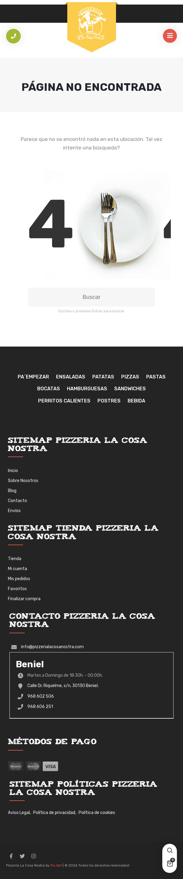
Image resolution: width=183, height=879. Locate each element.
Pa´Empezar (33, 377)
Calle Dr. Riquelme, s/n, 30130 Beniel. (63, 685)
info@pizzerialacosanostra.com (52, 646)
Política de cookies (97, 812)
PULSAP (56, 865)
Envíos (14, 510)
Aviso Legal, (19, 812)
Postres (109, 401)
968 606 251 (40, 706)
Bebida (136, 401)
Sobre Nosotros (23, 480)
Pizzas (130, 377)
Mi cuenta (17, 568)
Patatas (103, 377)
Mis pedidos (19, 578)
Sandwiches (130, 389)
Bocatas (48, 389)
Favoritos (17, 588)
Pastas (156, 377)
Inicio (13, 470)
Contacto (17, 500)
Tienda (14, 558)
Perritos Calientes (64, 401)
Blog (12, 490)
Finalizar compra (24, 598)
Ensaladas (70, 377)
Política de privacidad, (54, 812)
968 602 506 (40, 696)
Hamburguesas (87, 389)
